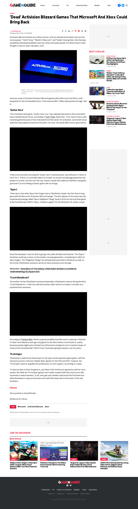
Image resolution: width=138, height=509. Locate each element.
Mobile (97, 5)
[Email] (82, 31)
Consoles (55, 5)
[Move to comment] (85, 31)
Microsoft (22, 407)
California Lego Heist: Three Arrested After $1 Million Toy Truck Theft (115, 91)
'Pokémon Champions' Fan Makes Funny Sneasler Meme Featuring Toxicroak (53, 465)
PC (68, 5)
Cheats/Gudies (81, 5)
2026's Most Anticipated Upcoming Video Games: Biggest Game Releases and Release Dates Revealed (114, 466)
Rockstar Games (112, 102)
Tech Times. (50, 117)
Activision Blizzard (35, 407)
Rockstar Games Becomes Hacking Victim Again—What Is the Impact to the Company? (116, 106)
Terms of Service (72, 493)
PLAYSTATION (110, 56)
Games (12, 13)
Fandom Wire (26, 339)
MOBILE (77, 490)
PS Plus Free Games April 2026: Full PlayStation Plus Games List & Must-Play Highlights (116, 61)
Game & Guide (19, 412)
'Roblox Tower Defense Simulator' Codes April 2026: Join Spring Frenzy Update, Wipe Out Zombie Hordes (116, 77)
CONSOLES (45, 490)
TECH (84, 490)
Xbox (47, 407)
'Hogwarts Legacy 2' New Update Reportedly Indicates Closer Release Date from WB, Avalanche (116, 121)
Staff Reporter (16, 31)
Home (42, 5)
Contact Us (60, 493)
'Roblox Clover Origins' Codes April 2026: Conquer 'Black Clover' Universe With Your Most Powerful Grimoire (23, 466)
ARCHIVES (93, 490)
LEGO (108, 87)
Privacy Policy (85, 493)
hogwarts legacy (113, 116)
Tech (109, 5)
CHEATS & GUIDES (64, 490)
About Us (51, 493)
